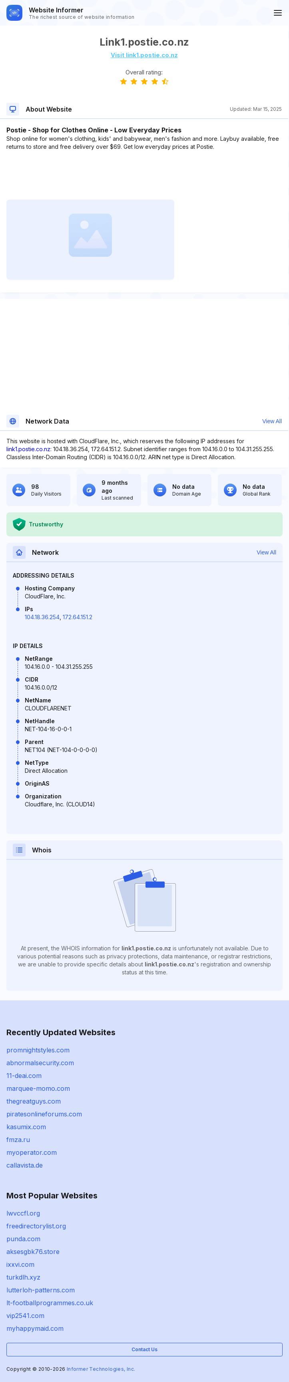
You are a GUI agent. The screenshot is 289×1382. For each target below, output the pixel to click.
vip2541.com (25, 1316)
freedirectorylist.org (36, 1226)
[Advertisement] (144, 175)
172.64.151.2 (77, 617)
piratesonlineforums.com (44, 1114)
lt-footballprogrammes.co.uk (49, 1303)
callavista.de (24, 1165)
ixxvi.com (20, 1264)
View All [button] (272, 421)
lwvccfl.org (23, 1213)
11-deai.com (24, 1076)
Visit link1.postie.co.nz (144, 55)
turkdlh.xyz (23, 1277)
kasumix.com (26, 1127)
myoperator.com (31, 1152)
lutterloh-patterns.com (40, 1290)
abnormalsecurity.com (40, 1063)
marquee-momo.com (38, 1088)
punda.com (23, 1239)
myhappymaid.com (35, 1328)
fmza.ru (18, 1140)
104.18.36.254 (42, 617)
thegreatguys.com (33, 1101)
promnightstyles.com (38, 1050)
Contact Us (144, 1349)
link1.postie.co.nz (28, 449)
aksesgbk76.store (33, 1252)
